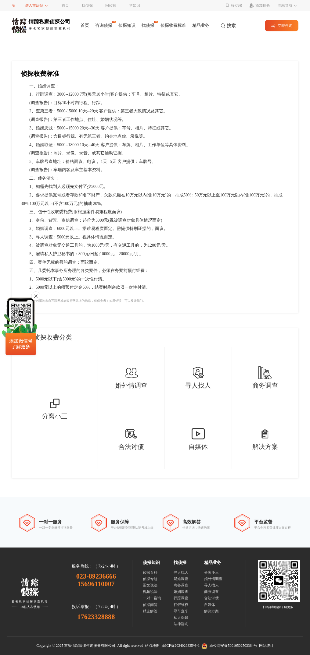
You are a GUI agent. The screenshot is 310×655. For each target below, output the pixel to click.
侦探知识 (126, 25)
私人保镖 (181, 617)
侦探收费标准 (173, 25)
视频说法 (150, 592)
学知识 (134, 5)
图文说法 (150, 585)
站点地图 (152, 645)
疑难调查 (181, 579)
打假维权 (181, 605)
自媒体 (209, 605)
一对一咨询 (152, 598)
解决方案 (211, 611)
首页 (65, 5)
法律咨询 (181, 624)
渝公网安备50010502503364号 (229, 645)
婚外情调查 (213, 579)
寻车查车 (181, 611)
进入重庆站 (34, 5)
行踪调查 (44, 94)
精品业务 (200, 25)
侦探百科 (150, 572)
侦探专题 (150, 579)
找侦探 (87, 5)
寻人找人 (181, 572)
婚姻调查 (46, 86)
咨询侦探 (103, 25)
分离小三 (211, 572)
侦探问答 (150, 605)
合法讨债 (211, 598)
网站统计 (266, 645)
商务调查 (181, 585)
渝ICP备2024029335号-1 (180, 645)
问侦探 (110, 5)
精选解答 (150, 611)
